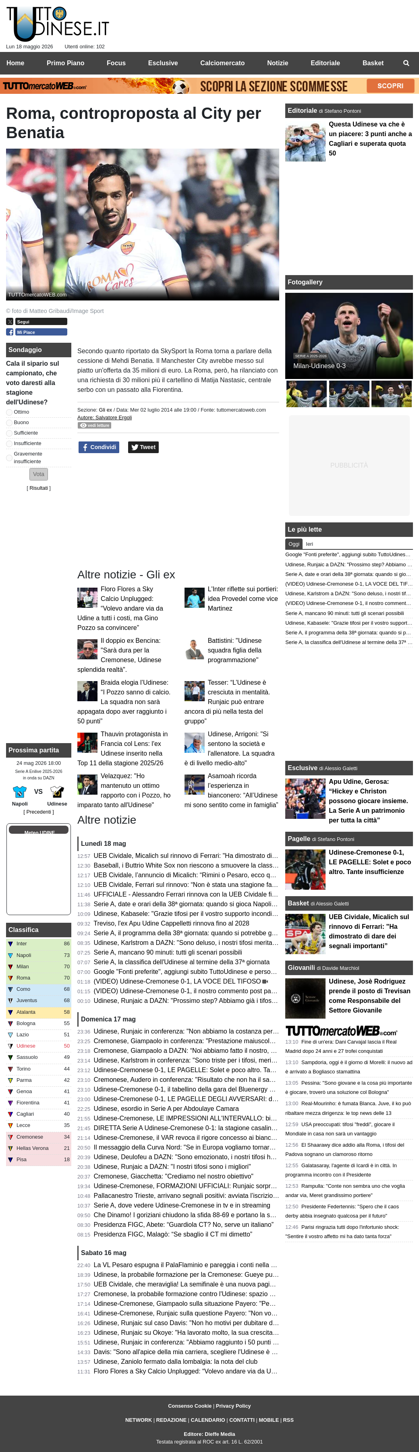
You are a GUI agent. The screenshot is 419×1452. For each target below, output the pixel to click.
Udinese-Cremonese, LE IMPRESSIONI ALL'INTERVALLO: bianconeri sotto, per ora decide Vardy (234, 1118)
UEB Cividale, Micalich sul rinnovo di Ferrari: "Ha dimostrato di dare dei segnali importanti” (223, 855)
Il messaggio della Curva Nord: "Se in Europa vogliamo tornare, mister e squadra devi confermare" (234, 1147)
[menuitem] (406, 63)
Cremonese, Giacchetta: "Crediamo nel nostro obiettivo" (173, 1176)
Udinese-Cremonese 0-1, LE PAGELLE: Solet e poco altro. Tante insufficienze (205, 1070)
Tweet (143, 447)
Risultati (38, 488)
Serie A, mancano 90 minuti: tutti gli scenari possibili (168, 952)
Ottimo (21, 412)
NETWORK (138, 1420)
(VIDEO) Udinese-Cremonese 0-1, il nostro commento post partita (188, 991)
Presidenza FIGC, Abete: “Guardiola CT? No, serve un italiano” (184, 1224)
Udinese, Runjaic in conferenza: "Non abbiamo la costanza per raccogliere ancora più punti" (225, 1031)
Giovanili (301, 967)
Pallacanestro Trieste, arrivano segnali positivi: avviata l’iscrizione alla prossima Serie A (218, 1195)
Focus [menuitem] (116, 63)
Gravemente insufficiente (28, 457)
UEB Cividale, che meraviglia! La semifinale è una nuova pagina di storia (197, 1284)
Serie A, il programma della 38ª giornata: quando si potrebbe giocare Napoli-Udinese (214, 933)
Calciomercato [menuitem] (222, 63)
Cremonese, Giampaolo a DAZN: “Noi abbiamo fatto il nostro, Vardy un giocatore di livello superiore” (237, 1050)
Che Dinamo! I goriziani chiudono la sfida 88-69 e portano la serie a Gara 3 (201, 1215)
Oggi (293, 544)
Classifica (23, 929)
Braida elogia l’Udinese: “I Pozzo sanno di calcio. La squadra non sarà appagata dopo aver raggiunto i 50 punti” (123, 702)
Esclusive (302, 767)
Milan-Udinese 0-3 (319, 365)
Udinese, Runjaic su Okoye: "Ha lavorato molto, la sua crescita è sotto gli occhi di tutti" (217, 1332)
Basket (298, 903)
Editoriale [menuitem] (325, 63)
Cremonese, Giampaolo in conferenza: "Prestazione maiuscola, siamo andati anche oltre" (221, 1041)
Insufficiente (27, 443)
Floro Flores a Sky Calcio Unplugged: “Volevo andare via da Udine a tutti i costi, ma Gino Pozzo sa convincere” (120, 608)
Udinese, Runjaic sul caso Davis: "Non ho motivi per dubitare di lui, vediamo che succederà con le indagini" (246, 1322)
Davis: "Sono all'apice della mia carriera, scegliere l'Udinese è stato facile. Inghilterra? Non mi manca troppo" (249, 1351)
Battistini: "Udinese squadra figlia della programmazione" (235, 650)
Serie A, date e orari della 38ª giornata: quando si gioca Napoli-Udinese (195, 904)
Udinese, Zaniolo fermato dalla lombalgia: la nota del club (175, 1361)
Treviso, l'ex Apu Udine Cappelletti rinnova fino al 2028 (171, 923)
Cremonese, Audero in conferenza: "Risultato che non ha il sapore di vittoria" (203, 1079)
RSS (288, 1420)
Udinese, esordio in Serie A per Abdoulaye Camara (166, 1108)
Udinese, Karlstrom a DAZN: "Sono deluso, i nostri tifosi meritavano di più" (200, 942)
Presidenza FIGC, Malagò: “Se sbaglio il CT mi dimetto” (173, 1234)
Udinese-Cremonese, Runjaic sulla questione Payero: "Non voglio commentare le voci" (217, 1313)
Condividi (99, 447)
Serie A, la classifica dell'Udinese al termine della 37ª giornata (182, 962)
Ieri (309, 544)
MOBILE (269, 1420)
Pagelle (299, 838)
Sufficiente (26, 433)
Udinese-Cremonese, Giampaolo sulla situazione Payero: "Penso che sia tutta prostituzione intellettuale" (243, 1303)
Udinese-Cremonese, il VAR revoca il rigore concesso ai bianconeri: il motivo (203, 1137)
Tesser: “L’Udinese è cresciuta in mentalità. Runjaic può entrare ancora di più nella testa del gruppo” (227, 702)
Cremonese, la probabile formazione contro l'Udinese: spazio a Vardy (192, 1293)
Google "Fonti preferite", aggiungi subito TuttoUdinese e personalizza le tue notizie (211, 971)
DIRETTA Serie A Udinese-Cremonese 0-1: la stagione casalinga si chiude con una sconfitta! (226, 1128)
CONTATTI (242, 1420)
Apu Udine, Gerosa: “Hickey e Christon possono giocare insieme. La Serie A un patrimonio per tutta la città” (368, 801)
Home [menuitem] (15, 63)
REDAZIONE (171, 1420)
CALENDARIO (208, 1420)
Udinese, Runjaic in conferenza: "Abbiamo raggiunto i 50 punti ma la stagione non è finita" (222, 1342)
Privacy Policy (233, 1406)
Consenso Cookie (190, 1406)
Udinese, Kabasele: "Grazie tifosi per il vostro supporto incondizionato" (194, 913)
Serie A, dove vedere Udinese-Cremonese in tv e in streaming (182, 1205)
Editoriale (303, 110)
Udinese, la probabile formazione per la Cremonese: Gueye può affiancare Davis (209, 1274)
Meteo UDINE (40, 833)
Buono (21, 422)
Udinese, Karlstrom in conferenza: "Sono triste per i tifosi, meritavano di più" (202, 1060)
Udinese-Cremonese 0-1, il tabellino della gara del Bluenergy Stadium (193, 1089)
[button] (38, 474)
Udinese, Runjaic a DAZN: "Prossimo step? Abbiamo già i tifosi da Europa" (200, 1000)
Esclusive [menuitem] (163, 63)
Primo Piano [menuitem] (65, 63)
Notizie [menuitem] (277, 63)
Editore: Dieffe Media (209, 1434)
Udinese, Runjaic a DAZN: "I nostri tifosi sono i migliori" (172, 1166)
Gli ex (105, 410)
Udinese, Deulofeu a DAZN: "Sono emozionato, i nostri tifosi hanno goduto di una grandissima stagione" (242, 1157)
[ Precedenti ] (38, 812)
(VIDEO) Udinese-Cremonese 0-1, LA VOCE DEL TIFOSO (177, 981)
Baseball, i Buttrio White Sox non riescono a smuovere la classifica (189, 865)
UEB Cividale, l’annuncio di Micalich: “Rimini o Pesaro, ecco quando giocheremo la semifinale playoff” (239, 875)
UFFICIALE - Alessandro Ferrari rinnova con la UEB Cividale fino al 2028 (198, 894)
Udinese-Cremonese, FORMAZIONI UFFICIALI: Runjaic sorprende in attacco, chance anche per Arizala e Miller (253, 1186)
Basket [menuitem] (373, 63)
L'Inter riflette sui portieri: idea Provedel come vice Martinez (243, 599)
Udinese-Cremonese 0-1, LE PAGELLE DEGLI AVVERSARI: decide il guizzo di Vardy (216, 1099)
